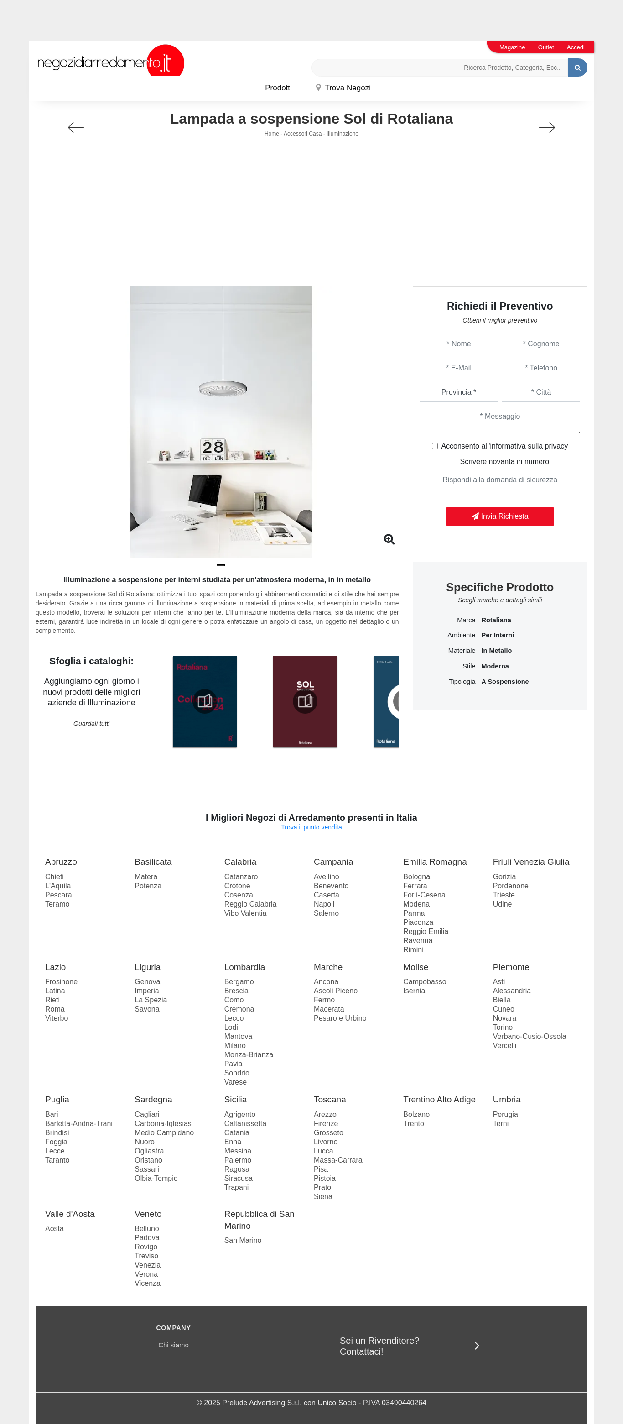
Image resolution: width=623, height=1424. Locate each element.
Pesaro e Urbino (340, 1018)
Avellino (326, 877)
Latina (55, 991)
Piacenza (418, 922)
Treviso (146, 1256)
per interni (497, 635)
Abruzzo (61, 861)
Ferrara (415, 886)
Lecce (55, 1151)
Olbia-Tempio (156, 1178)
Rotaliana (496, 620)
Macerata (329, 1009)
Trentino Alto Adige (439, 1099)
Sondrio (236, 1073)
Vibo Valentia (245, 913)
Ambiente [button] (461, 635)
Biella (502, 1000)
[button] (221, 565)
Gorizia (504, 877)
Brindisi (57, 1133)
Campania (333, 861)
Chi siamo (173, 1345)
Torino (503, 1027)
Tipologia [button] (462, 681)
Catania (236, 1133)
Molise (415, 967)
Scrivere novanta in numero (504, 461)
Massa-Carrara (338, 1160)
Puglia (57, 1099)
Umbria (507, 1099)
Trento (413, 1123)
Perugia (505, 1114)
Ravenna (417, 940)
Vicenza (148, 1283)
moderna (495, 666)
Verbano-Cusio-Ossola (529, 1036)
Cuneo (503, 1009)
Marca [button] (466, 620)
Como (234, 1000)
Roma (55, 1009)
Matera (146, 877)
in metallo (496, 650)
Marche (328, 967)
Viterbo (56, 1018)
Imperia (147, 991)
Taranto (57, 1160)
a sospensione (505, 681)
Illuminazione (342, 133)
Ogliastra (149, 1151)
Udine (502, 904)
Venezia (148, 1265)
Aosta (54, 1228)
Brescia (236, 991)
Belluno (147, 1228)
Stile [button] (468, 666)
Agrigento (240, 1114)
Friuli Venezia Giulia (531, 861)
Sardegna (153, 1099)
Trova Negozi (343, 87)
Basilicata (153, 861)
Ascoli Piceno (336, 991)
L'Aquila (58, 886)
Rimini (413, 950)
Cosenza (238, 895)
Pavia (233, 1064)
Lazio (55, 967)
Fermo (324, 1000)
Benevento (331, 886)
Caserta (326, 895)
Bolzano (416, 1114)
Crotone (237, 886)
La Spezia (151, 1000)
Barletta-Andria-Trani (79, 1123)
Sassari (147, 1169)
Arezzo (325, 1114)
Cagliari (147, 1114)
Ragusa (236, 1169)
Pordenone (511, 886)
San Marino (243, 1240)
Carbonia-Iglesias (163, 1123)
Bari (51, 1114)
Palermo (238, 1160)
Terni (501, 1123)
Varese (235, 1082)
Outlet (546, 47)
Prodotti (278, 87)
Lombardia (244, 967)
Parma (414, 913)
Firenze (326, 1123)
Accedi (576, 47)
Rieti (52, 1000)
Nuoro (145, 1142)
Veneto (148, 1214)
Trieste (504, 895)
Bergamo (239, 982)
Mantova (238, 1036)
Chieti (54, 877)
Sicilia (235, 1099)
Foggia (56, 1142)
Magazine (512, 47)
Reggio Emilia (425, 931)
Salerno (326, 913)
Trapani (236, 1187)
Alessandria (512, 991)
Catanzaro (241, 877)
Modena (416, 904)
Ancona (326, 982)
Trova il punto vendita (311, 827)
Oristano (148, 1160)
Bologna (416, 877)
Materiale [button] (462, 650)
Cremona (239, 1009)
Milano (235, 1045)
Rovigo (146, 1247)
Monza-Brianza (249, 1055)
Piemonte (511, 967)
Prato (322, 1187)
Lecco (234, 1018)
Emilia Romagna (435, 861)
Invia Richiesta (500, 516)
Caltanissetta (245, 1123)
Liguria (148, 967)
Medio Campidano (164, 1133)
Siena (323, 1196)
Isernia (414, 991)
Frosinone (61, 982)
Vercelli (505, 1045)
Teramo (57, 904)
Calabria (240, 861)
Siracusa (238, 1178)
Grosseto (328, 1133)
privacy (556, 446)
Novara (505, 1018)
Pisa (321, 1169)
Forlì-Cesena (424, 895)
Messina (238, 1151)
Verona (146, 1274)
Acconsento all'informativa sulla (504, 446)
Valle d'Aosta (70, 1214)
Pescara (58, 895)
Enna (232, 1142)
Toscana (330, 1099)
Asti (499, 982)
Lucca (323, 1151)
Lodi (231, 1027)
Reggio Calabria (250, 904)
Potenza (148, 886)
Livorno (325, 1142)
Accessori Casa (303, 133)
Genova (147, 982)
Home (272, 133)
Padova (147, 1237)
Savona (147, 1009)
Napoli (324, 904)
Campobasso (424, 982)
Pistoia (325, 1178)
